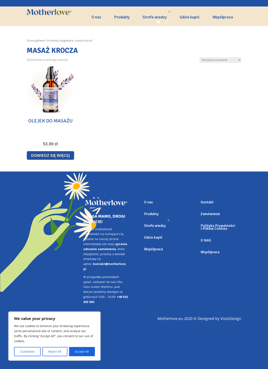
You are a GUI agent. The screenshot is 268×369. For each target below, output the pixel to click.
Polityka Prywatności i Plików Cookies (218, 227)
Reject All (54, 351)
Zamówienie (210, 214)
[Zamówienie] (220, 60)
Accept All (82, 351)
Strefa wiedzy (155, 17)
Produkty (122, 17)
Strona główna (36, 40)
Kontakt (207, 202)
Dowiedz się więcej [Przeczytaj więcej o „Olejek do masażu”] (50, 155)
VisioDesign (230, 318)
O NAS (206, 240)
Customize (27, 351)
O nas (96, 17)
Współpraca (223, 17)
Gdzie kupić (190, 17)
